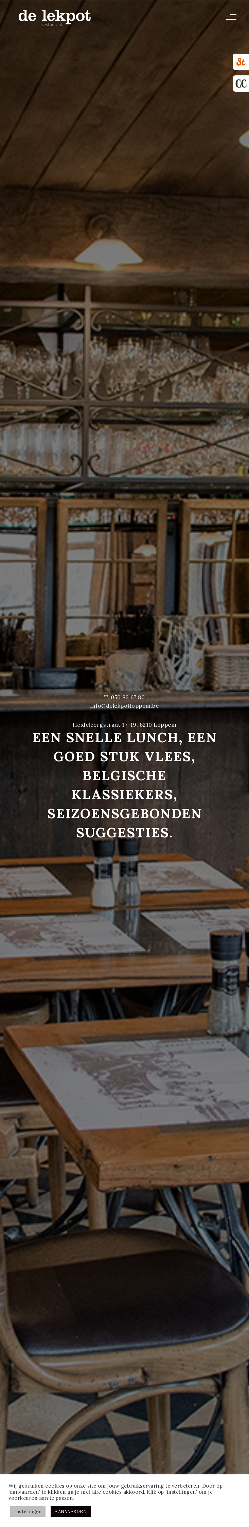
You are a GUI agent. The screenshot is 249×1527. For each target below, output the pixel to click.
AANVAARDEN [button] (71, 1511)
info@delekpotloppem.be (124, 705)
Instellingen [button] (27, 1511)
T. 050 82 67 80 (124, 697)
